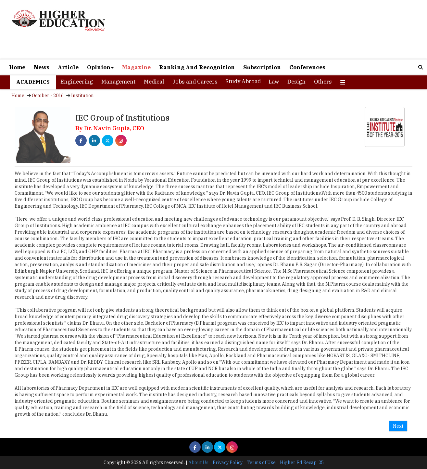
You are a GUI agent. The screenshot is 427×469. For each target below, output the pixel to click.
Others (323, 81)
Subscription (262, 67)
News (41, 67)
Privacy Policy (228, 462)
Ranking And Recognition (197, 67)
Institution (82, 95)
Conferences (307, 67)
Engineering (76, 81)
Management (118, 81)
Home (17, 67)
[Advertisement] (281, 29)
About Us (198, 462)
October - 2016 (48, 95)
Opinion (100, 67)
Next (398, 426)
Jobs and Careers (195, 81)
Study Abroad (243, 81)
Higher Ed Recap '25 (302, 462)
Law (274, 81)
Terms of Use (261, 462)
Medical (154, 81)
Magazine (136, 67)
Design (296, 81)
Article (68, 67)
